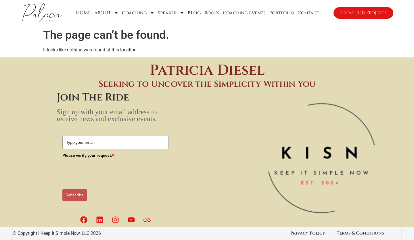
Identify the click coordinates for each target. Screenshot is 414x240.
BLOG (193, 13)
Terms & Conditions (360, 233)
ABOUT (106, 13)
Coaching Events (243, 13)
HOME (82, 13)
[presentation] (106, 171)
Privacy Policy (307, 233)
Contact (308, 13)
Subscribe (75, 195)
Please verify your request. (88, 155)
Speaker (170, 13)
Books (211, 13)
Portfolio (281, 13)
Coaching (137, 13)
